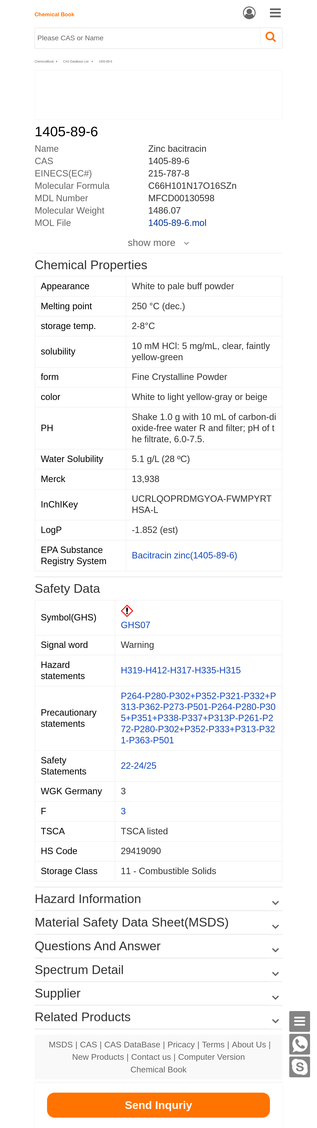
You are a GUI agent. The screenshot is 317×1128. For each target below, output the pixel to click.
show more (151, 242)
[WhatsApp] (299, 1044)
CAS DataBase (132, 1044)
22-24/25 (139, 766)
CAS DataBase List (76, 61)
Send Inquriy (158, 1105)
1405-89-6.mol (177, 223)
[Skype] (299, 1067)
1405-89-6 (105, 61)
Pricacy (181, 1044)
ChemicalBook (44, 61)
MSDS (61, 1044)
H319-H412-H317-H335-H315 (181, 670)
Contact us (151, 1057)
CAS (88, 1044)
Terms (213, 1044)
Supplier (57, 993)
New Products (98, 1057)
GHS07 (136, 625)
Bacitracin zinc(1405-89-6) (184, 555)
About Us (249, 1044)
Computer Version (211, 1057)
